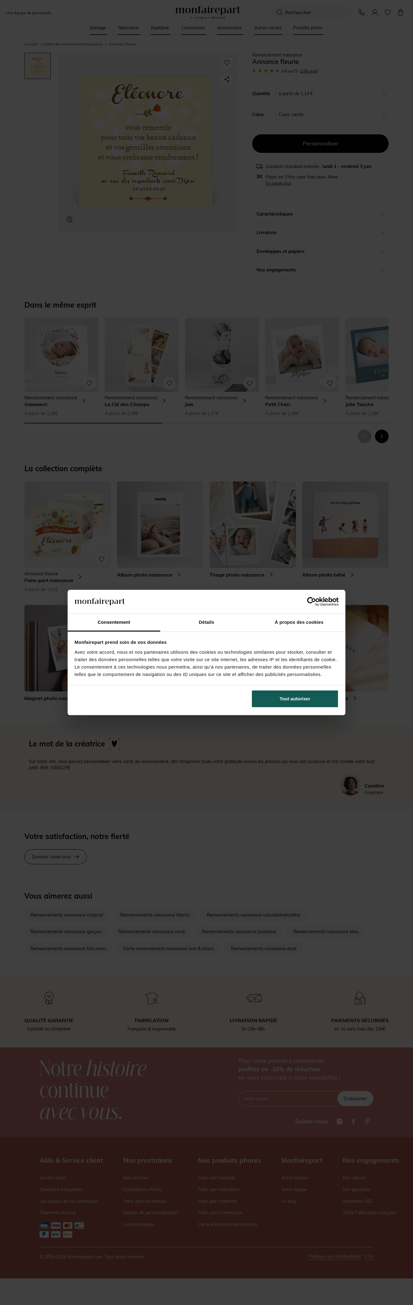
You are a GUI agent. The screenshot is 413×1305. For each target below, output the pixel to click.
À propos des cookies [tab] (299, 622)
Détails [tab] (206, 622)
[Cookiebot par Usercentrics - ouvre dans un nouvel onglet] (312, 601)
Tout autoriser (295, 698)
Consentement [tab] (114, 622)
